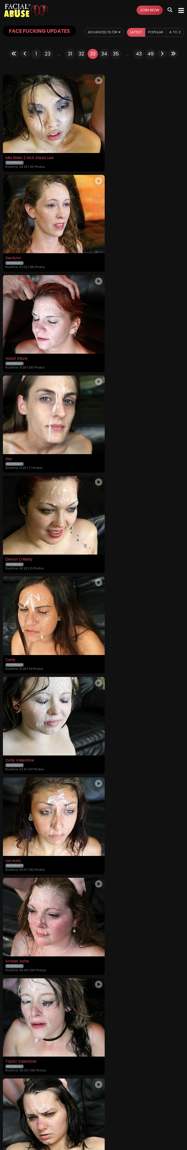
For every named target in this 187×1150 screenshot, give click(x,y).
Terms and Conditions (65, 1109)
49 (151, 63)
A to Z (103, 43)
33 (92, 63)
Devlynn (104, 158)
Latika (11, 707)
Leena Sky (105, 890)
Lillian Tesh (15, 798)
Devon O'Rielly (18, 341)
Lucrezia (104, 432)
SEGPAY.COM (79, 1127)
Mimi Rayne (16, 615)
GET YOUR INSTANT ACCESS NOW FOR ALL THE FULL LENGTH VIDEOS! (93, 1048)
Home (12, 1109)
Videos (25, 1109)
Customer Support (128, 1109)
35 (116, 63)
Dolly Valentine (19, 432)
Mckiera (104, 707)
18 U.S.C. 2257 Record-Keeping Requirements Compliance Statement (93, 1096)
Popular (82, 43)
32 (81, 63)
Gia (99, 249)
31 (70, 63)
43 (139, 63)
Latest (60, 43)
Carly (101, 341)
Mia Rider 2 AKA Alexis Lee (29, 158)
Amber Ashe (17, 524)
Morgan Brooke (111, 615)
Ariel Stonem (17, 890)
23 (47, 63)
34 (104, 63)
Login (38, 1109)
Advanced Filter (25, 43)
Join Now (149, 10)
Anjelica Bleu (108, 798)
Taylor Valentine (112, 524)
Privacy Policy (98, 1109)
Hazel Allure (16, 249)
